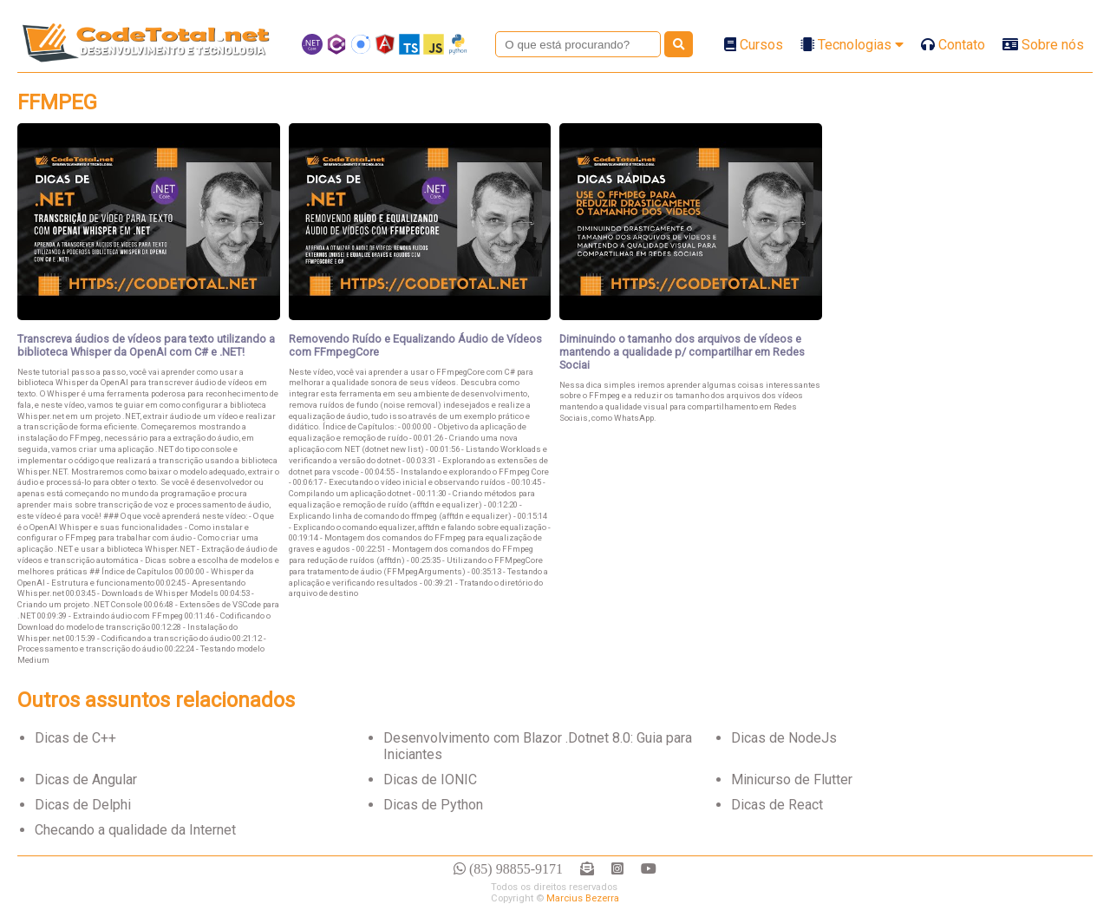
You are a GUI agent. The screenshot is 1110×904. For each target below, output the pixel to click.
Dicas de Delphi (83, 804)
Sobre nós (1043, 44)
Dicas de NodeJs (784, 738)
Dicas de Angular (86, 779)
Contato (953, 44)
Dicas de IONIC (430, 779)
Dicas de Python (433, 804)
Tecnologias (852, 44)
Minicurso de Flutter (791, 779)
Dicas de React (777, 804)
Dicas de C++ (75, 738)
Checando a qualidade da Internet (135, 830)
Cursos (753, 44)
